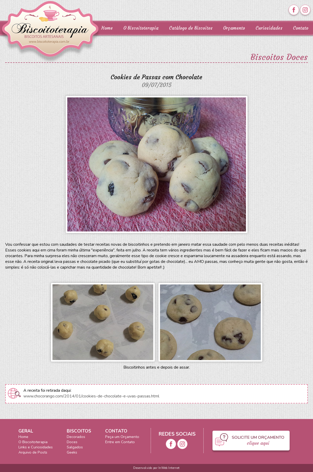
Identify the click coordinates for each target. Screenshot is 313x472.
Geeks (72, 452)
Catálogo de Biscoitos (190, 28)
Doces (72, 441)
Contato (300, 28)
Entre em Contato (120, 441)
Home (107, 28)
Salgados (75, 447)
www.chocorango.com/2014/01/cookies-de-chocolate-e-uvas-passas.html (91, 396)
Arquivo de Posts (32, 452)
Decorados (76, 436)
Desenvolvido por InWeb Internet (156, 468)
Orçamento (234, 28)
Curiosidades (269, 28)
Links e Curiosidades (35, 447)
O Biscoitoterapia (140, 28)
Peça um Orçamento (122, 436)
